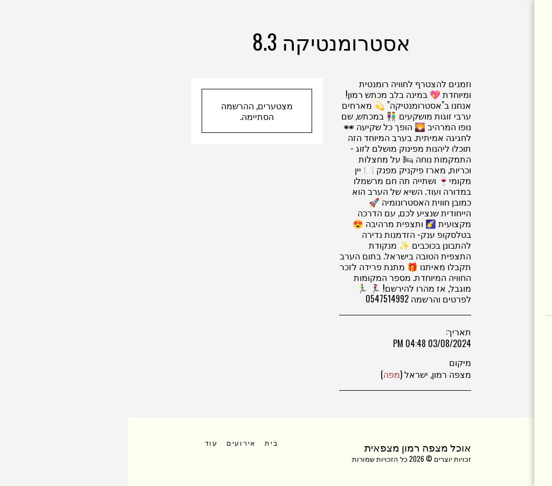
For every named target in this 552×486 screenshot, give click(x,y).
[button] (507, 345)
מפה (264, 374)
